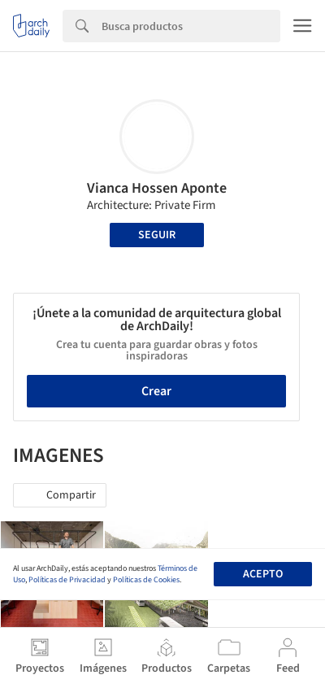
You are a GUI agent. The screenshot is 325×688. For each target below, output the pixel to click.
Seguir (157, 235)
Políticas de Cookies (146, 580)
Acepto (263, 574)
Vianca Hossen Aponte (157, 188)
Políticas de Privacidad (67, 580)
